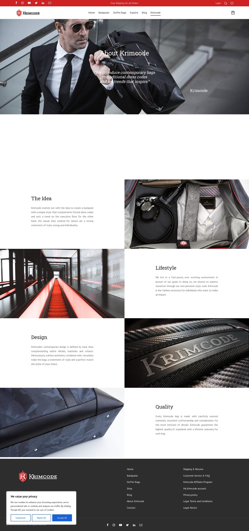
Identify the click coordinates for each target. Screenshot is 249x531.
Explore (134, 12)
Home (91, 12)
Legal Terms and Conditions (197, 501)
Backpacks (103, 12)
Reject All (41, 517)
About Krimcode (135, 501)
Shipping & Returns (193, 469)
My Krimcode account (194, 488)
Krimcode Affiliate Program (197, 482)
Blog (144, 12)
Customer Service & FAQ (196, 475)
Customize (21, 517)
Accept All (62, 517)
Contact (131, 507)
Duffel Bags (119, 12)
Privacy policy (190, 494)
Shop (129, 488)
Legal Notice (190, 507)
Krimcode (156, 12)
